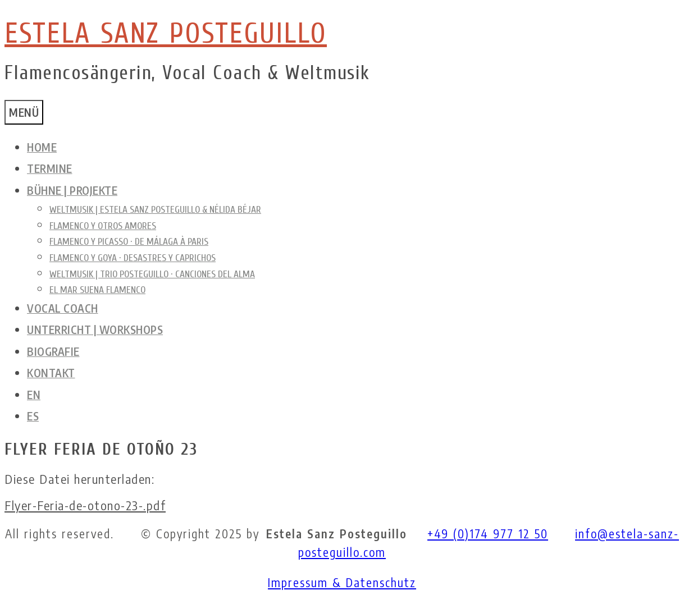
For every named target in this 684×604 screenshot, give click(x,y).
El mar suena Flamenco (97, 290)
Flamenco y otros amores (102, 226)
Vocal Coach (62, 308)
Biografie (53, 351)
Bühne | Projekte (72, 190)
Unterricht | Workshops (95, 329)
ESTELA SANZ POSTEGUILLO (165, 33)
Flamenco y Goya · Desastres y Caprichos (132, 258)
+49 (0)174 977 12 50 (487, 534)
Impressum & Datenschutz (342, 582)
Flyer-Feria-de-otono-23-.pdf (85, 505)
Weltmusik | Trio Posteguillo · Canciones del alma (152, 274)
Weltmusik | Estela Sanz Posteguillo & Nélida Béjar (155, 210)
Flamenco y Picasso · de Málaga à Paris (128, 242)
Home (42, 147)
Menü (24, 112)
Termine (49, 168)
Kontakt (51, 372)
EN (33, 394)
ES (33, 416)
